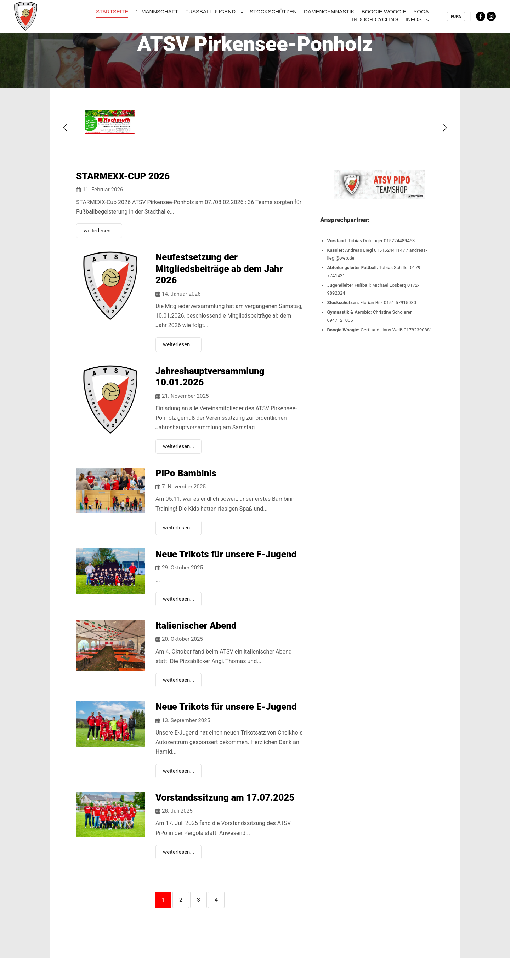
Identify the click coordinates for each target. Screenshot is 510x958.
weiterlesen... (99, 230)
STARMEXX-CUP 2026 (123, 176)
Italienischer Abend (196, 625)
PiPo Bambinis (185, 473)
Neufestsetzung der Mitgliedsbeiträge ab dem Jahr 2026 (219, 268)
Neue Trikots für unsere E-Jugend (226, 706)
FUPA (456, 16)
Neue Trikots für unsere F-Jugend (225, 554)
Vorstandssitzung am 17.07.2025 (224, 797)
